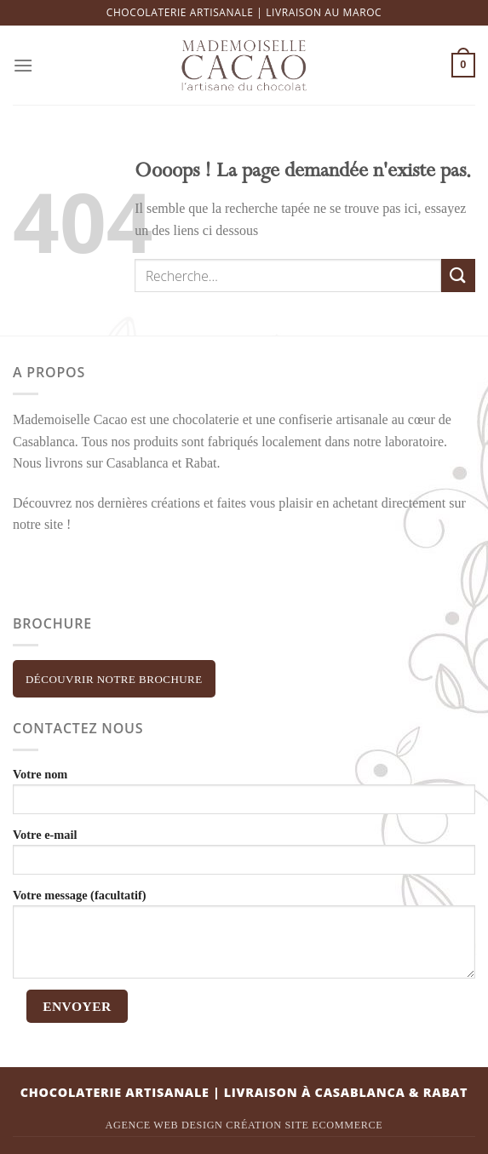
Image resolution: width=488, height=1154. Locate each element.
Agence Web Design (164, 1125)
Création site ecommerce (304, 1125)
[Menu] (23, 65)
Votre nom (244, 793)
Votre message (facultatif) (244, 936)
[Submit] (458, 275)
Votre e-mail (244, 854)
